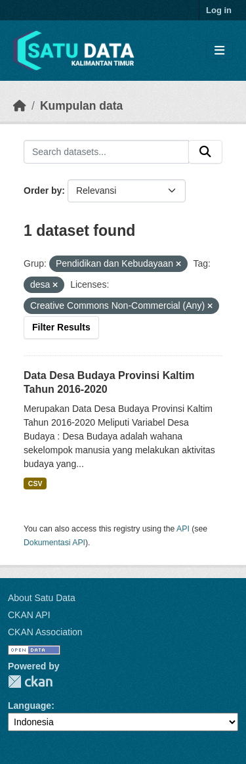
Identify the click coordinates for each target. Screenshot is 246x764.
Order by (43, 190)
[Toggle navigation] (219, 50)
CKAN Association (45, 632)
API (183, 528)
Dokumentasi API (54, 542)
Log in (219, 10)
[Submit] (205, 152)
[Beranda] (19, 105)
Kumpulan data (81, 105)
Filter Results (61, 327)
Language (29, 705)
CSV (35, 483)
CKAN (30, 681)
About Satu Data (41, 598)
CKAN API (29, 615)
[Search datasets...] (106, 152)
